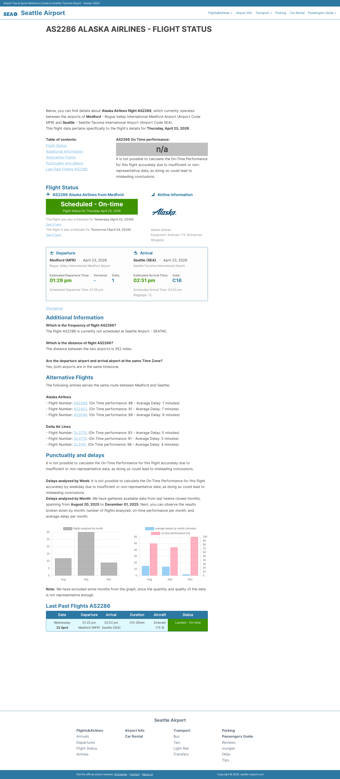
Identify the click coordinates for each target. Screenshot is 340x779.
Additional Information (64, 151)
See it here (53, 224)
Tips (225, 760)
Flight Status (56, 145)
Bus (176, 736)
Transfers (181, 754)
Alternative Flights (61, 157)
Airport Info (244, 13)
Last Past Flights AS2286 (67, 169)
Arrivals (82, 736)
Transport (181, 730)
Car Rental (297, 13)
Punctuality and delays (64, 163)
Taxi (176, 742)
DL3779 (80, 438)
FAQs (226, 754)
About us (147, 774)
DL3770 (80, 432)
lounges (228, 748)
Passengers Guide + (322, 13)
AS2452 (80, 409)
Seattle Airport (43, 13)
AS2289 (80, 403)
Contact (135, 774)
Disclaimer (120, 774)
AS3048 (80, 415)
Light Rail (181, 748)
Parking (280, 13)
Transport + (263, 13)
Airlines (82, 754)
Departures (85, 742)
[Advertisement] (170, 72)
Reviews (229, 742)
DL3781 (80, 444)
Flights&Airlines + (220, 13)
